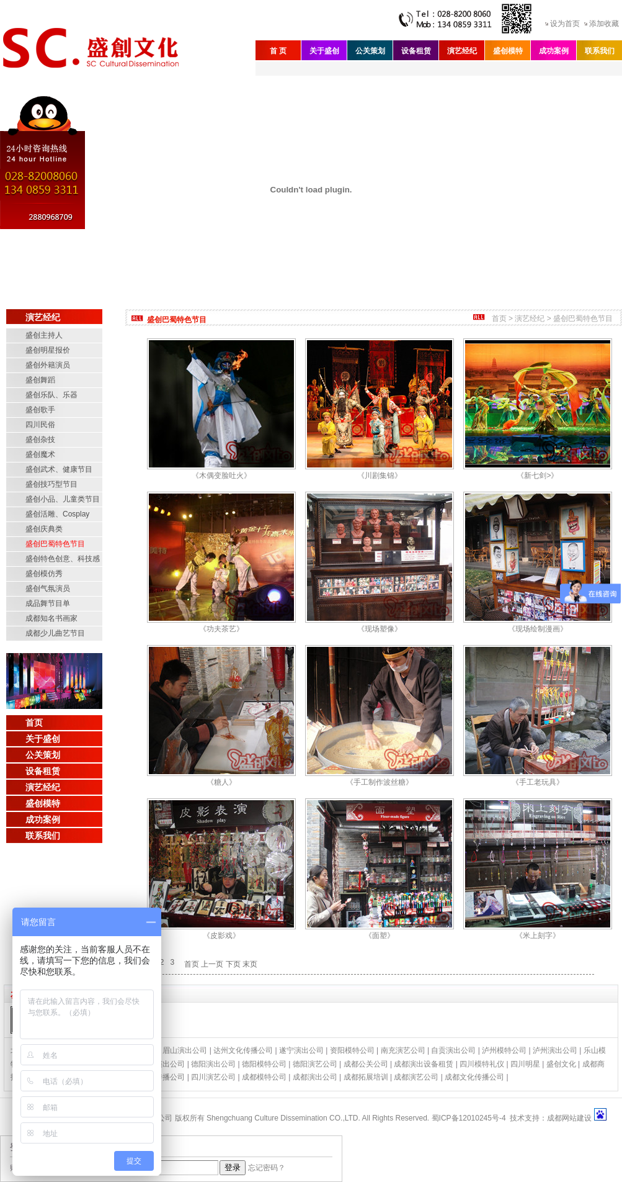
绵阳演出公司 (162, 1064)
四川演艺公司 (213, 1077)
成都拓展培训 (366, 1077)
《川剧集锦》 (379, 475)
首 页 (278, 51)
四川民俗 (40, 424)
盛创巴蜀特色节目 (55, 543)
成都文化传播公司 (474, 1077)
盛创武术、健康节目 (58, 469)
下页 (233, 964)
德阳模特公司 (264, 1064)
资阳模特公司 (352, 1050)
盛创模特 (508, 51)
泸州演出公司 (555, 1050)
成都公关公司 (366, 1064)
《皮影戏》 (221, 935)
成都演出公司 (315, 1077)
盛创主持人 (44, 335)
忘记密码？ (266, 1167)
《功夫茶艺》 (221, 629)
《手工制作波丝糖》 (379, 782)
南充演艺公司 (403, 1050)
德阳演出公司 (213, 1064)
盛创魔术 (40, 454)
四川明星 (525, 1064)
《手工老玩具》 (538, 782)
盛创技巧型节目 (51, 484)
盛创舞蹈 (40, 380)
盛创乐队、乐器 (51, 394)
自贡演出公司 (453, 1050)
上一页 (212, 964)
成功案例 (554, 51)
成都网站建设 (569, 1118)
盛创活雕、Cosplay (57, 514)
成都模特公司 (264, 1077)
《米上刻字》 (537, 935)
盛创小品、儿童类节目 (62, 499)
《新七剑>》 (537, 475)
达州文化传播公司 (243, 1050)
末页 (249, 964)
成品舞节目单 (47, 603)
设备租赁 (416, 51)
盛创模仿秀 (44, 573)
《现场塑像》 (379, 629)
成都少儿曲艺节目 (55, 633)
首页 (34, 723)
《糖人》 (221, 782)
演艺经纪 (462, 51)
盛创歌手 (40, 409)
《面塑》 (379, 935)
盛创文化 (561, 1064)
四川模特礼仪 (482, 1064)
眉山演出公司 (184, 1050)
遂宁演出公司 (301, 1050)
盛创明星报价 (47, 350)
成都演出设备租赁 (423, 1064)
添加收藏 (604, 23)
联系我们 (600, 51)
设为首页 (565, 23)
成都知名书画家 (51, 618)
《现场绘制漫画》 (537, 629)
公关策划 (370, 51)
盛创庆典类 (44, 529)
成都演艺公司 (416, 1077)
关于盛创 (324, 51)
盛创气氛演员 (47, 588)
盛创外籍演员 (47, 365)
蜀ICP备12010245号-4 (469, 1118)
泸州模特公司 (504, 1050)
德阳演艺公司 (315, 1064)
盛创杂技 (40, 439)
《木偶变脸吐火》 (221, 475)
